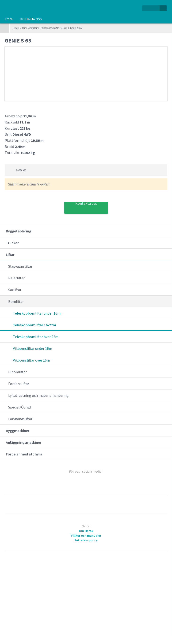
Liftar (23, 28)
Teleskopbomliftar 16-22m (53, 28)
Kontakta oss (31, 19)
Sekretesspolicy (86, 540)
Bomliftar (33, 28)
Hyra (9, 19)
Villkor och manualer (86, 535)
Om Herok (86, 531)
